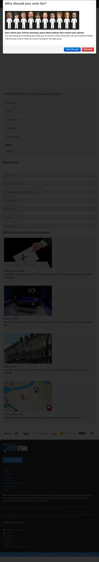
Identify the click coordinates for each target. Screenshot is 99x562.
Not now (88, 49)
